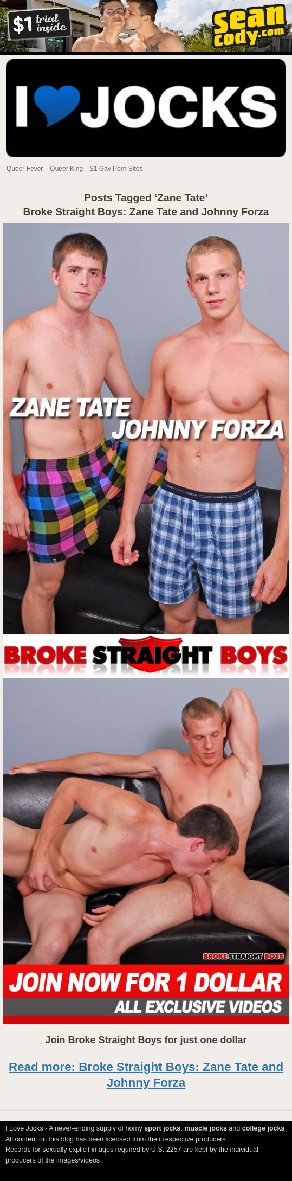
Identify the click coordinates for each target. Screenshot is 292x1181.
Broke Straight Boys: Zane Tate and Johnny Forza (146, 211)
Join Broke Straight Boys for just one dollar (145, 1040)
